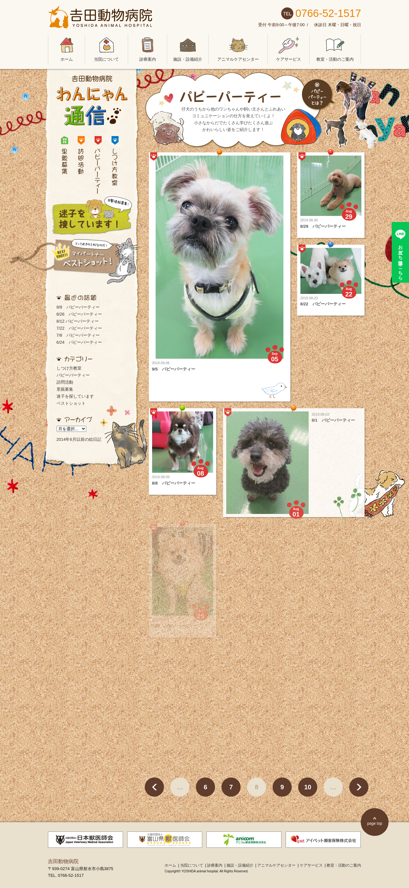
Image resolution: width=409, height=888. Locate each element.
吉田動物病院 (63, 861)
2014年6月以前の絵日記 (79, 439)
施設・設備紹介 (187, 48)
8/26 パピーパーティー (79, 314)
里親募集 (65, 389)
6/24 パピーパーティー (79, 342)
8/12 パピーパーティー (78, 321)
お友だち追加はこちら (400, 260)
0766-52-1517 (328, 13)
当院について (106, 48)
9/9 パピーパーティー (78, 307)
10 (307, 787)
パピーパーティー (73, 375)
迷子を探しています (75, 396)
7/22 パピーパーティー (79, 328)
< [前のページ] (154, 787)
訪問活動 (65, 382)
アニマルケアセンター (238, 48)
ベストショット (71, 403)
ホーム (66, 48)
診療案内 (147, 48)
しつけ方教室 (69, 368)
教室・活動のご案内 (335, 48)
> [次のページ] (358, 787)
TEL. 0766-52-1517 (66, 875)
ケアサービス (288, 48)
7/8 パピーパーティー (78, 335)
